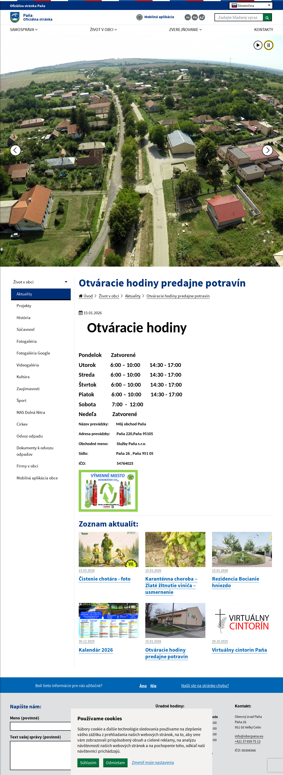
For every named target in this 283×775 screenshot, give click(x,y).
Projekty (24, 305)
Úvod (86, 295)
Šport (21, 400)
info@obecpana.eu (249, 736)
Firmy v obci (27, 466)
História (24, 317)
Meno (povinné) (24, 718)
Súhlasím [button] (88, 762)
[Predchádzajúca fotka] (15, 150)
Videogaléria (28, 365)
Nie (154, 685)
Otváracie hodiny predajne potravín (178, 295)
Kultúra (23, 376)
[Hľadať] (267, 17)
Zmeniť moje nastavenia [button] (153, 762)
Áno (144, 685)
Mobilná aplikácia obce (37, 477)
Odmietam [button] (115, 762)
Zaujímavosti (28, 388)
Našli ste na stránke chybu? (205, 685)
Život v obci (23, 282)
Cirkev (22, 424)
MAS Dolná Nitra (31, 412)
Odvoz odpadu (30, 436)
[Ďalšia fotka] (267, 150)
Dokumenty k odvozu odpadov (35, 451)
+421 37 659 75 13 (247, 741)
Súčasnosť (25, 329)
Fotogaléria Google (33, 353)
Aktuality (24, 293)
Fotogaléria (27, 341)
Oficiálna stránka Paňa (29, 6)
